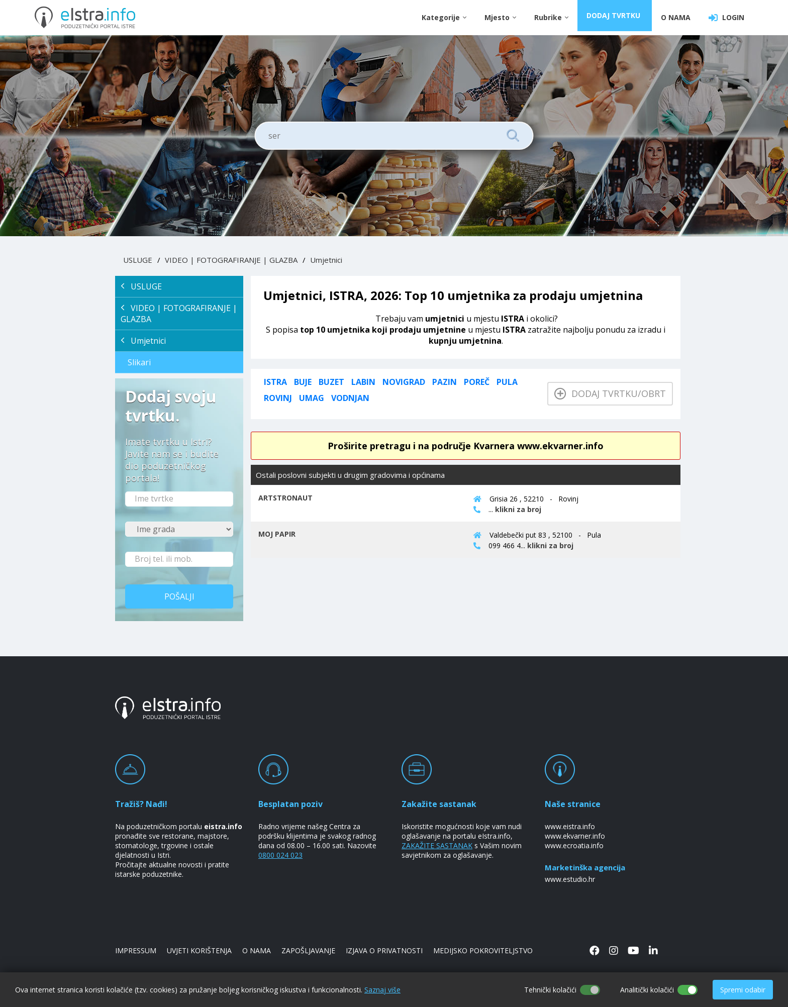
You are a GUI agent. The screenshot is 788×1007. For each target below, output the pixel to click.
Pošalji (179, 596)
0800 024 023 (280, 855)
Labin (363, 381)
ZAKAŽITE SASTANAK (437, 845)
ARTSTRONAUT (285, 497)
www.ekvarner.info (575, 836)
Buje (303, 381)
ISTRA (275, 381)
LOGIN (726, 17)
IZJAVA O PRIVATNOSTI (384, 950)
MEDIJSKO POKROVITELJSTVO (483, 950)
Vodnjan (350, 398)
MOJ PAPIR (277, 534)
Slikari (139, 362)
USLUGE (137, 260)
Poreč (476, 381)
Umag (311, 398)
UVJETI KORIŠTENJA (199, 950)
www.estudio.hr (570, 879)
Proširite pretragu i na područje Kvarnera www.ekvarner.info (466, 446)
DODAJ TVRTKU (616, 17)
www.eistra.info (570, 826)
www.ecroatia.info (574, 845)
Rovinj (278, 398)
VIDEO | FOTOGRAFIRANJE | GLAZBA (231, 260)
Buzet (331, 381)
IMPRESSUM (135, 950)
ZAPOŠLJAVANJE (308, 950)
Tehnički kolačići (550, 989)
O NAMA (676, 17)
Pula (507, 381)
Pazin (444, 381)
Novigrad (403, 381)
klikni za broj (518, 509)
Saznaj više (382, 989)
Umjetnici (326, 260)
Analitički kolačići (647, 989)
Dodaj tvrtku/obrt (610, 393)
